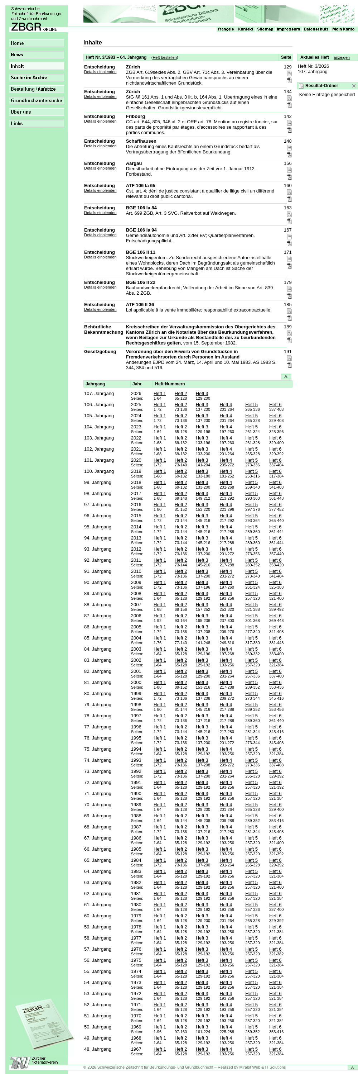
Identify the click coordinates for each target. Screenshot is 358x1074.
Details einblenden (100, 72)
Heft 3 (202, 393)
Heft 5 (251, 404)
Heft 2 (181, 393)
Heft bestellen (164, 57)
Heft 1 (160, 393)
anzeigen (342, 57)
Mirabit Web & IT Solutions (263, 1067)
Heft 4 (225, 404)
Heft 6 (275, 404)
